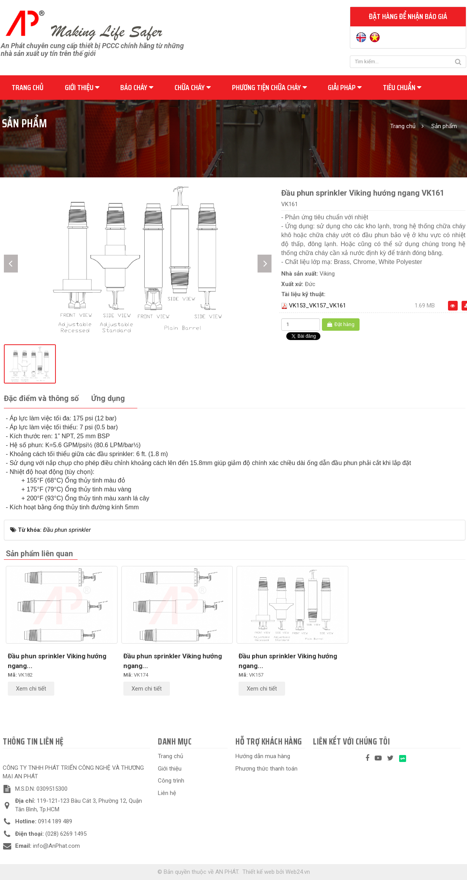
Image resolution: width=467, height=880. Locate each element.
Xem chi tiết (31, 688)
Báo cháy (136, 87)
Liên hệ (167, 793)
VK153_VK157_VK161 (317, 305)
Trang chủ (27, 87)
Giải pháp (344, 87)
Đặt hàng (341, 324)
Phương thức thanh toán (266, 768)
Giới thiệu (82, 87)
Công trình (171, 780)
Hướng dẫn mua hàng (262, 756)
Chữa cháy (193, 87)
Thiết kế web (258, 871)
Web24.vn (297, 871)
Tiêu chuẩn (402, 87)
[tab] (41, 398)
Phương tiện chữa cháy (269, 87)
